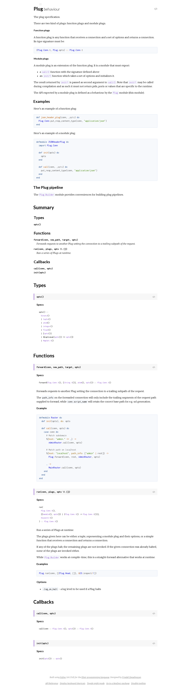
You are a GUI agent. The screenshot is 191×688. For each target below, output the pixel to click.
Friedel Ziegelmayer (154, 677)
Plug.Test (13, 86)
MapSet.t (70, 341)
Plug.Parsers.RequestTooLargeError (27, 290)
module (69, 514)
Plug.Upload (15, 90)
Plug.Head (14, 109)
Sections (17, 43)
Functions (18, 61)
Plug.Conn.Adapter (18, 176)
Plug (13, 12)
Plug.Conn (14, 74)
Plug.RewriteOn (17, 129)
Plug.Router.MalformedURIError (25, 302)
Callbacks (18, 65)
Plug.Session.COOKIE (20, 226)
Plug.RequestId (17, 125)
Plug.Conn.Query (17, 184)
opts (69, 333)
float (68, 330)
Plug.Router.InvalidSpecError (24, 298)
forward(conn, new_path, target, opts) (78, 240)
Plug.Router (15, 82)
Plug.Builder (15, 70)
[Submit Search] (4, 4)
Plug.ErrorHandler (18, 161)
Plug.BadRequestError (20, 246)
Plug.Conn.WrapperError (22, 278)
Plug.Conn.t (75, 382)
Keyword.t (68, 518)
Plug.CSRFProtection (20, 105)
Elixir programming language (118, 677)
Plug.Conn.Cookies (18, 180)
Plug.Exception (16, 165)
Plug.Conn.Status (17, 188)
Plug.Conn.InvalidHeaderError (24, 266)
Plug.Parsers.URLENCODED (24, 215)
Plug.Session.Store (18, 234)
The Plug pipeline (21, 50)
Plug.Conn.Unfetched (20, 192)
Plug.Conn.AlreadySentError (23, 258)
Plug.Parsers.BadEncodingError (25, 282)
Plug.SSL (13, 133)
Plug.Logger (15, 113)
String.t (90, 382)
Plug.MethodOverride (20, 117)
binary (66, 316)
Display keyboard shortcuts (95, 683)
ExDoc (85, 677)
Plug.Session (15, 137)
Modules (12, 27)
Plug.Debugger (16, 156)
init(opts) (62, 272)
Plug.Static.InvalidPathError (23, 306)
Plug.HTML (15, 78)
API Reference (74, 683)
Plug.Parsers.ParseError (21, 286)
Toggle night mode (118, 683)
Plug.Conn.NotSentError (21, 274)
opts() (59, 224)
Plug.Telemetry (16, 145)
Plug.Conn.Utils (16, 196)
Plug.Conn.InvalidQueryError (23, 270)
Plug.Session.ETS (17, 230)
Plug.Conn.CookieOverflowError (25, 262)
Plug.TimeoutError (18, 310)
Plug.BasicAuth (16, 101)
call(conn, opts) (65, 268)
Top (13, 40)
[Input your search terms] (22, 4)
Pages (10, 23)
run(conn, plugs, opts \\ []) (73, 249)
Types (16, 58)
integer (69, 326)
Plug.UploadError (18, 314)
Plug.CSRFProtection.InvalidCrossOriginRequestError (36, 254)
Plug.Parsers (15, 121)
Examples (18, 47)
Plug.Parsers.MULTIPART (22, 211)
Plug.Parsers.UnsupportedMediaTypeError (31, 294)
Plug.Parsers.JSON (19, 207)
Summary (16, 55)
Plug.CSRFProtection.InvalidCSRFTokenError (32, 250)
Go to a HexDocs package (140, 683)
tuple (68, 319)
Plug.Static (14, 141)
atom (68, 323)
